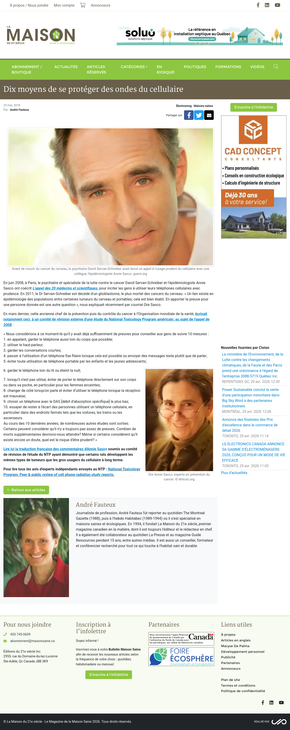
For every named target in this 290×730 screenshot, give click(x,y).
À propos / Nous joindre (29, 5)
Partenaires (230, 663)
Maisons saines (203, 106)
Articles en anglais (235, 640)
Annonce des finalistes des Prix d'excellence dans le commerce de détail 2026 (250, 425)
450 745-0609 (20, 634)
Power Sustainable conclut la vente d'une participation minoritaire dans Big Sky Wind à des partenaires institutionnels (250, 397)
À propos (228, 634)
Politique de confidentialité (243, 691)
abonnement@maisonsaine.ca (32, 641)
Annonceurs (230, 669)
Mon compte (64, 5)
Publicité (228, 657)
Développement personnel (242, 652)
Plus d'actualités (234, 473)
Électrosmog (184, 106)
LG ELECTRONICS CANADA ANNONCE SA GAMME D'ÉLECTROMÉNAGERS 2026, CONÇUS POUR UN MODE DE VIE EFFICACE (253, 452)
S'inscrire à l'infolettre (253, 107)
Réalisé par (261, 721)
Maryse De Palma (235, 646)
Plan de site (230, 680)
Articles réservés (96, 69)
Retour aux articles (26, 490)
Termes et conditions (238, 685)
